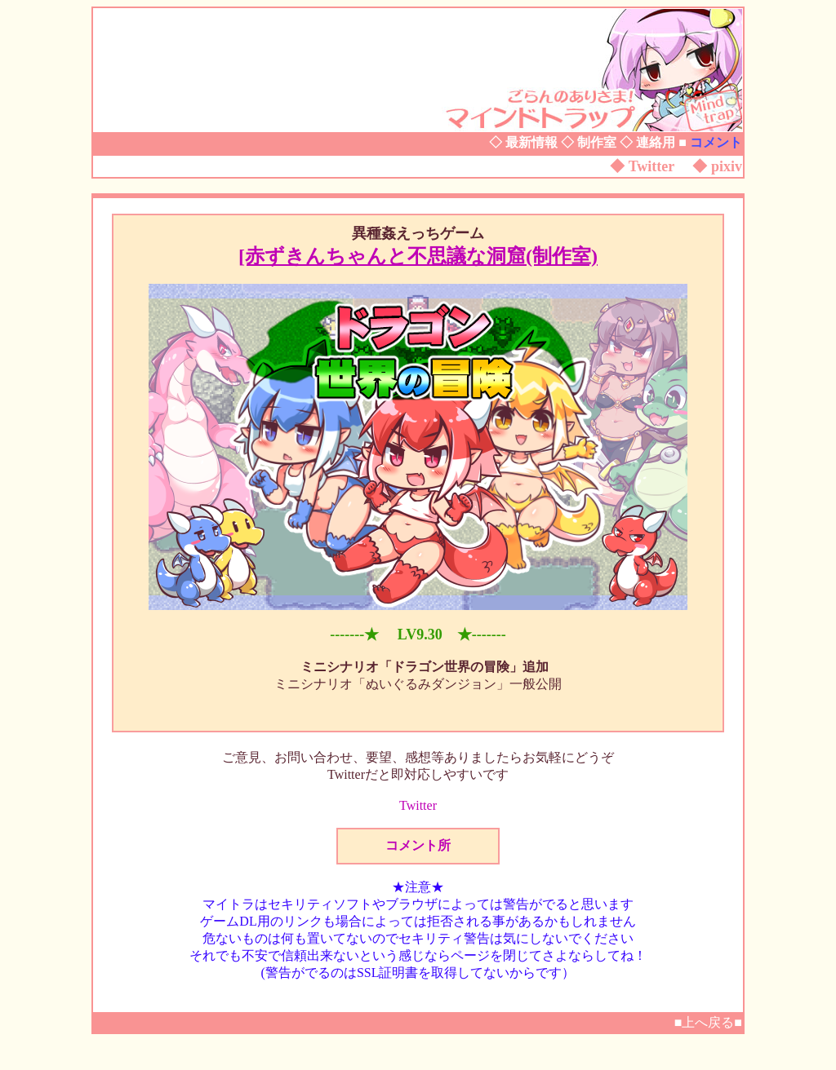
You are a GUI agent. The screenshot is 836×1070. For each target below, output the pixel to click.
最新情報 (531, 142)
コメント (716, 142)
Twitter (651, 166)
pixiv (726, 166)
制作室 (596, 142)
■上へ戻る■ (708, 1022)
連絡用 (655, 142)
